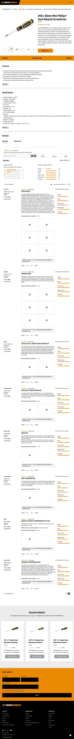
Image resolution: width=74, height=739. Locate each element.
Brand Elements (52, 725)
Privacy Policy (28, 720)
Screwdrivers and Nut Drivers (34, 9)
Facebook (2, 730)
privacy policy (20, 691)
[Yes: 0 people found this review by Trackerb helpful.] (27, 513)
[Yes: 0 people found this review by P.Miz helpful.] (27, 382)
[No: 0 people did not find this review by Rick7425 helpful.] (32, 470)
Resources (17, 141)
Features (5, 58)
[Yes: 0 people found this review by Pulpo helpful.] (27, 335)
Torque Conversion (5, 716)
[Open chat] (65, 735)
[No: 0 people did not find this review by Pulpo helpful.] (32, 335)
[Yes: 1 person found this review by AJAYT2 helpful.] (27, 266)
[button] (4, 49)
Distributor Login (5, 722)
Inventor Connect (28, 716)
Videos (50, 722)
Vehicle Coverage (5, 713)
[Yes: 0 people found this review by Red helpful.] (27, 554)
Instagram (5, 730)
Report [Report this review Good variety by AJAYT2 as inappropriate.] (36, 265)
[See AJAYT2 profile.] (6, 189)
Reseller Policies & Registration (8, 725)
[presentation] (29, 224)
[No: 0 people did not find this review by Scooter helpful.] (32, 589)
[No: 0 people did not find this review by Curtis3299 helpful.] (32, 425)
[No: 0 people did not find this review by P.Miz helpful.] (32, 382)
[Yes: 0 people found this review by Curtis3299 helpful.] (27, 425)
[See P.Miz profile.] (5, 342)
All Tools (15, 9)
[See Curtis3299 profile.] (7, 388)
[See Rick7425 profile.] (6, 431)
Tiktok (8, 730)
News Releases (51, 720)
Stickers (50, 727)
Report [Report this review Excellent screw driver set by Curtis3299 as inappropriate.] (36, 425)
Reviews (69, 58)
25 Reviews (16, 150)
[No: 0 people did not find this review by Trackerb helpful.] (32, 513)
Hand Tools (22, 9)
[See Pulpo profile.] (6, 272)
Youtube (10, 730)
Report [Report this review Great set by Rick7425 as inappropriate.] (36, 470)
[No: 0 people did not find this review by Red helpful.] (32, 554)
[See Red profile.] (5, 519)
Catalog (50, 718)
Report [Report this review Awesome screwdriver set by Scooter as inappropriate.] (36, 588)
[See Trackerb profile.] (7, 476)
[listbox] (61, 184)
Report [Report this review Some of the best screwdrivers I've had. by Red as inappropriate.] (36, 554)
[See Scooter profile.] (7, 560)
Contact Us (4, 718)
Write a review (64, 160)
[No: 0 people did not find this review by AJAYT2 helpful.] (32, 266)
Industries (27, 713)
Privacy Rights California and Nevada (32, 722)
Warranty (4, 720)
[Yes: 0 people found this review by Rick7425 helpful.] (27, 470)
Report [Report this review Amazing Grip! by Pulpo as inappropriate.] (36, 335)
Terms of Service (28, 725)
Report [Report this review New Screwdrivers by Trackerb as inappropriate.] (36, 513)
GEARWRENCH (6, 9)
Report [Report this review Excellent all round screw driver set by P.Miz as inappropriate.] (36, 382)
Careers (26, 718)
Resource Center (52, 713)
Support (4, 711)
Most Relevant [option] (61, 184)
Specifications (37, 58)
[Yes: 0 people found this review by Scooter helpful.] (27, 589)
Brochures (50, 716)
